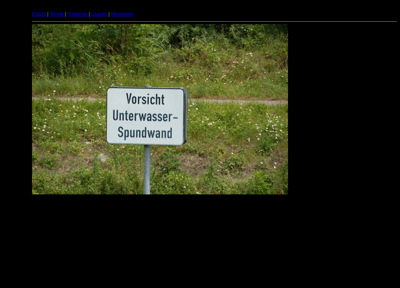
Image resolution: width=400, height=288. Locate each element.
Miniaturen (122, 14)
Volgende (77, 14)
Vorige (56, 14)
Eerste (39, 14)
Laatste (99, 14)
